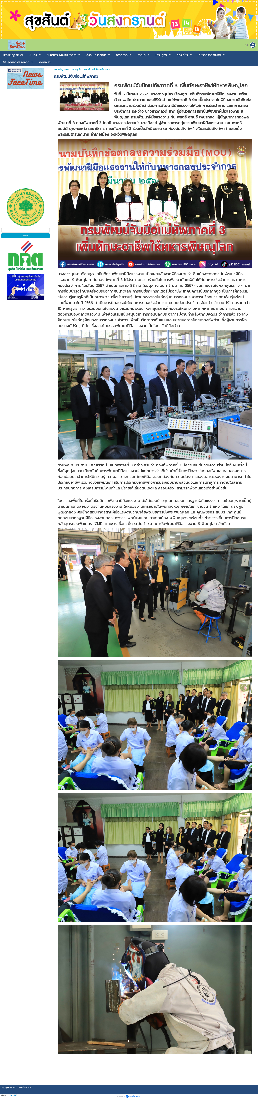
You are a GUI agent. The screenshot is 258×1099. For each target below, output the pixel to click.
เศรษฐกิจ (76, 69)
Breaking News (61, 69)
